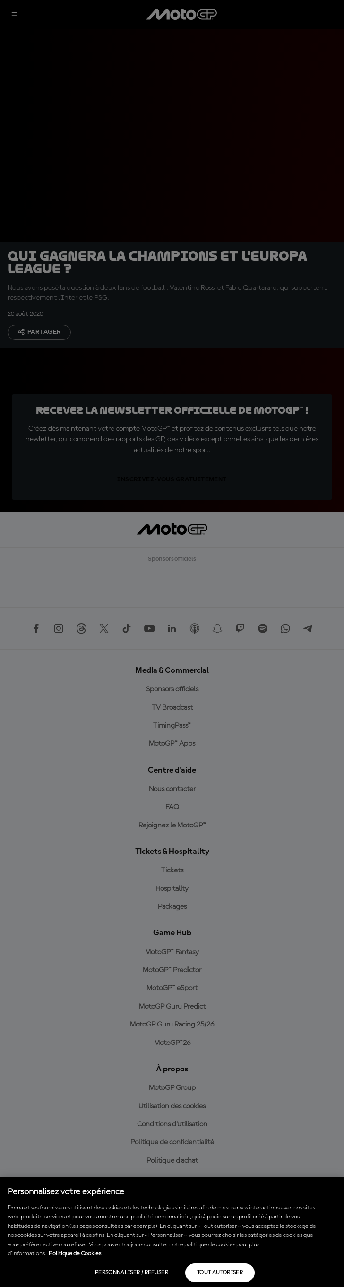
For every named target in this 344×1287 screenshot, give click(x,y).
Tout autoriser (220, 1273)
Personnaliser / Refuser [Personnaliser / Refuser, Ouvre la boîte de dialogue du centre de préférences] (131, 1273)
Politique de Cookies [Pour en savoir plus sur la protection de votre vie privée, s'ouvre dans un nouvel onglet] (75, 1254)
